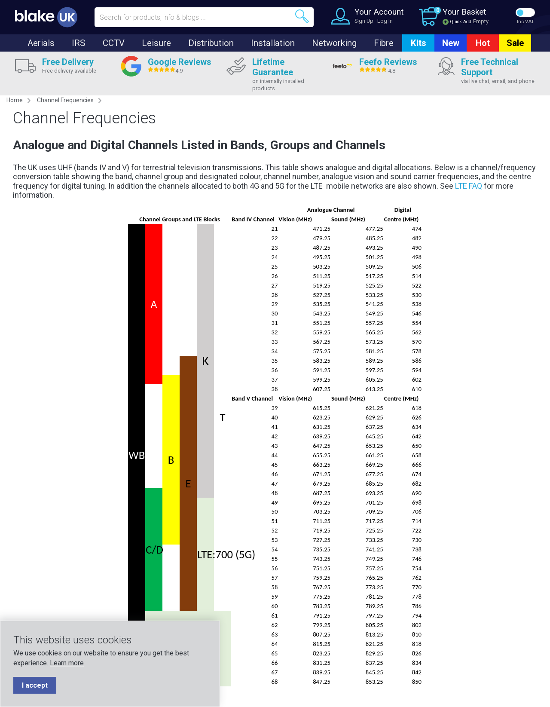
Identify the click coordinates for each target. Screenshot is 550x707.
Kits (418, 43)
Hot (483, 43)
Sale (515, 43)
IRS (79, 43)
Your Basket (464, 12)
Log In (385, 21)
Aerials (41, 43)
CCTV (114, 43)
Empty (481, 21)
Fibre (384, 43)
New (450, 43)
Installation (273, 43)
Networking (334, 43)
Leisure (156, 43)
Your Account (378, 12)
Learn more (67, 663)
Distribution (211, 43)
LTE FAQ (468, 185)
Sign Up (363, 21)
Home (14, 100)
